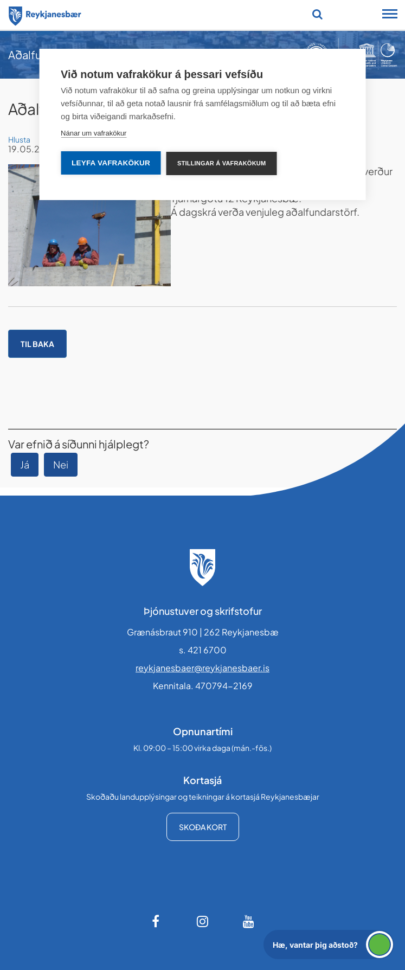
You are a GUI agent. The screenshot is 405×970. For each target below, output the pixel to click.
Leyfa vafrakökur (111, 163)
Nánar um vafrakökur (93, 133)
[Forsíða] (45, 14)
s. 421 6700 (203, 650)
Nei (60, 464)
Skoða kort (203, 827)
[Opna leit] (317, 14)
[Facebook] (156, 921)
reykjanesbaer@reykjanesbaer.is (202, 667)
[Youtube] (248, 921)
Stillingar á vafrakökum (221, 163)
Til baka (37, 344)
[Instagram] (202, 921)
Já (24, 464)
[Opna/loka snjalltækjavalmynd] (390, 15)
